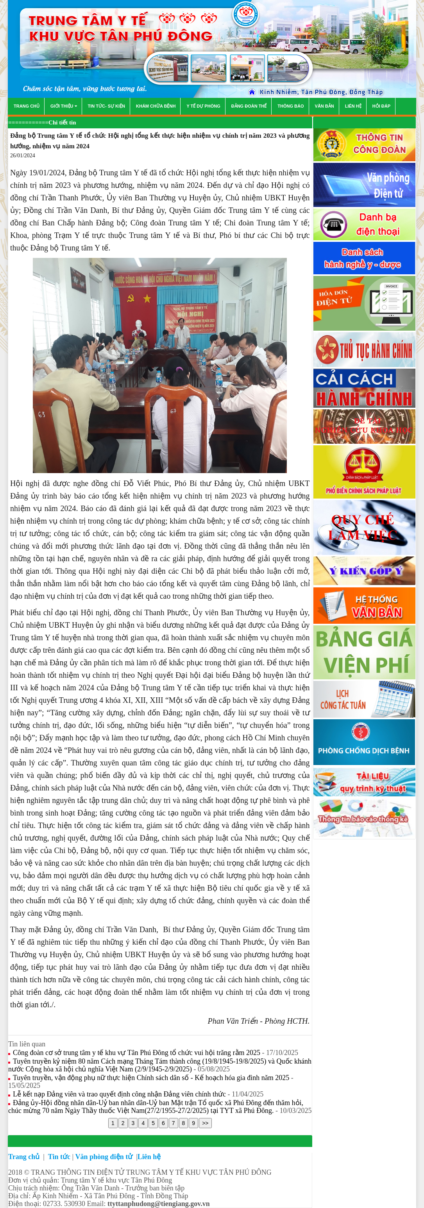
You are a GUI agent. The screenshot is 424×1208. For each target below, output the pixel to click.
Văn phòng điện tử (104, 1157)
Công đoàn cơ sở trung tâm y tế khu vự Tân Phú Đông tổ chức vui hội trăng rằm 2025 (137, 1053)
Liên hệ (149, 1157)
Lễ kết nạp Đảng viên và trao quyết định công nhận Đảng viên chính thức (120, 1094)
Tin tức (59, 1157)
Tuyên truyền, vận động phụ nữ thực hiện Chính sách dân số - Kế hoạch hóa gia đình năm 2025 (152, 1078)
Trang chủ (24, 1157)
